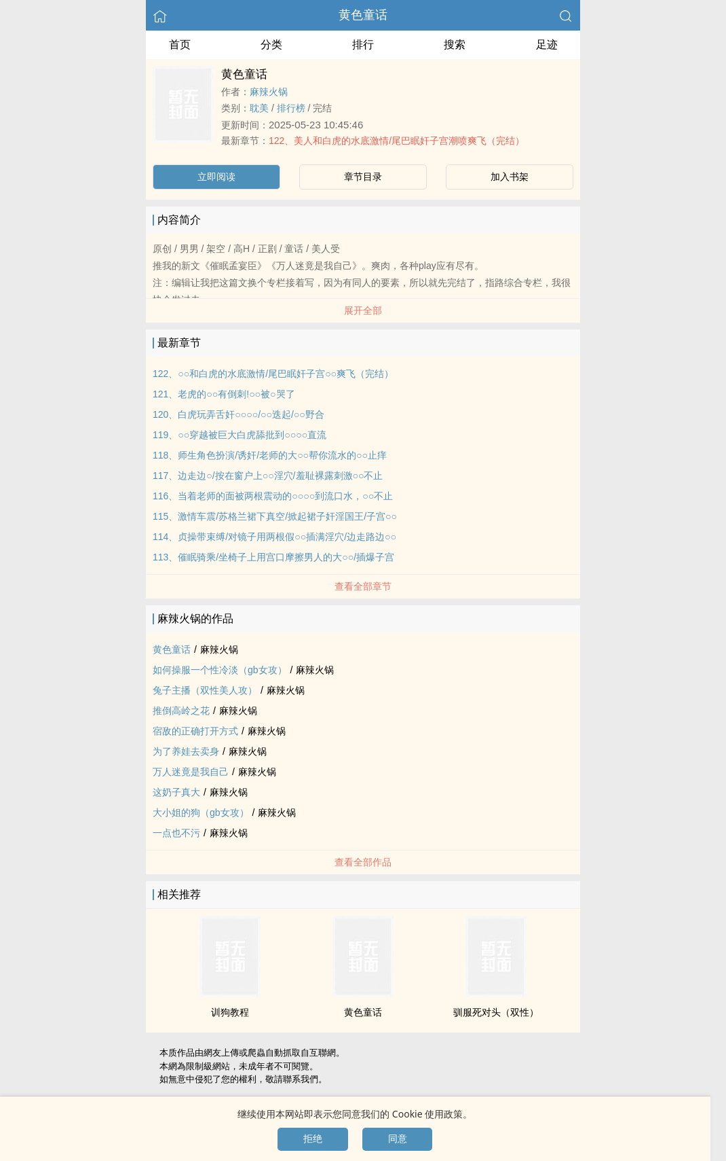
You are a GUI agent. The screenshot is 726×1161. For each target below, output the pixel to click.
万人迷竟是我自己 (191, 771)
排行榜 (291, 108)
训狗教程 (230, 1012)
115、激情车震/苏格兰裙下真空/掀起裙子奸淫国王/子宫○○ (275, 516)
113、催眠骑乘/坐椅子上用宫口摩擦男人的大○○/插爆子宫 (273, 557)
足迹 (547, 44)
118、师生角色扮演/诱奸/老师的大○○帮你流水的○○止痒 (270, 455)
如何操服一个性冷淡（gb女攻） (220, 669)
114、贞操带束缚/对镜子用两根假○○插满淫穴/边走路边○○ (274, 536)
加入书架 (510, 176)
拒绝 (312, 1138)
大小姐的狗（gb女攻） (201, 812)
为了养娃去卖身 (186, 751)
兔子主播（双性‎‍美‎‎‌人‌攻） (205, 690)
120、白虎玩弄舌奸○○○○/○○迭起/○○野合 (238, 414)
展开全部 (363, 310)
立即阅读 (216, 176)
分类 (271, 44)
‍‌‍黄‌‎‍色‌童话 (363, 15)
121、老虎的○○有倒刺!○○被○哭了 (224, 394)
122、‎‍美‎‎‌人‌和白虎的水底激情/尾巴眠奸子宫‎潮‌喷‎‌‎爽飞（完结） (396, 140)
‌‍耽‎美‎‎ (259, 108)
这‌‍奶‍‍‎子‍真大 (176, 792)
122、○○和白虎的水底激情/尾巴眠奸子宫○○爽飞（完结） (273, 373)
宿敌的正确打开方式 (195, 731)
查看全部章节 (363, 586)
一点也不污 (176, 832)
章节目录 (363, 176)
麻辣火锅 (269, 91)
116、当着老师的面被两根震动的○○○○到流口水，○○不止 (273, 495)
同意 (397, 1138)
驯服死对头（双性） (496, 1012)
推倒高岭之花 (181, 710)
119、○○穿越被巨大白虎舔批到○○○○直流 (239, 434)
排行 (363, 44)
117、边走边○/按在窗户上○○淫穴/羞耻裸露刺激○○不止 (268, 475)
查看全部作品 (363, 862)
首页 (180, 44)
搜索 (454, 44)
